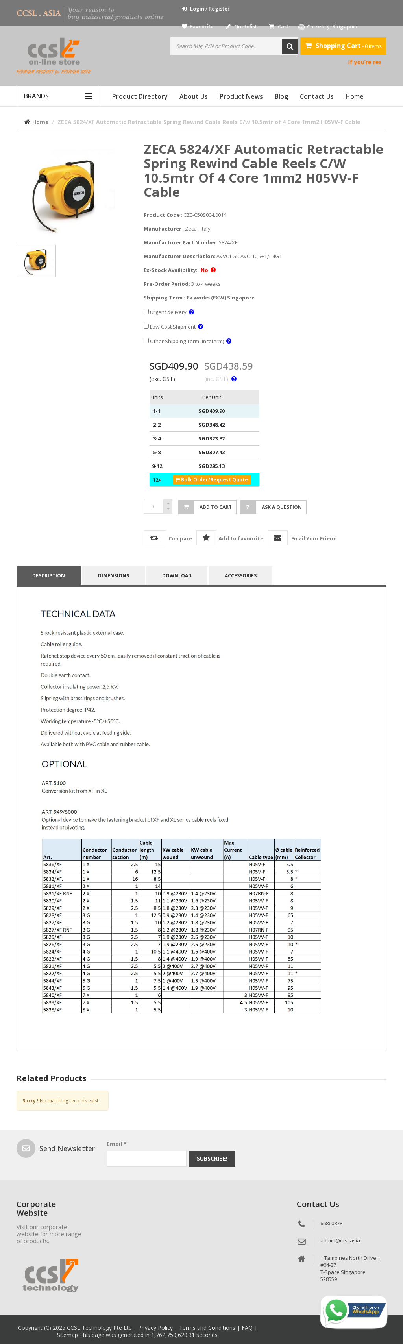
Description (48, 575)
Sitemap (68, 1334)
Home (355, 96)
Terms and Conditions (208, 1327)
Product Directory (140, 96)
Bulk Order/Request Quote (212, 479)
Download (177, 575)
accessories (241, 575)
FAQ (248, 1327)
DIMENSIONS (113, 575)
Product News (241, 96)
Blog (281, 96)
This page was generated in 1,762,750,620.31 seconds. (149, 1334)
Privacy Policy (156, 1327)
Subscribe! (212, 1158)
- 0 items (343, 45)
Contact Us (317, 96)
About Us (193, 96)
